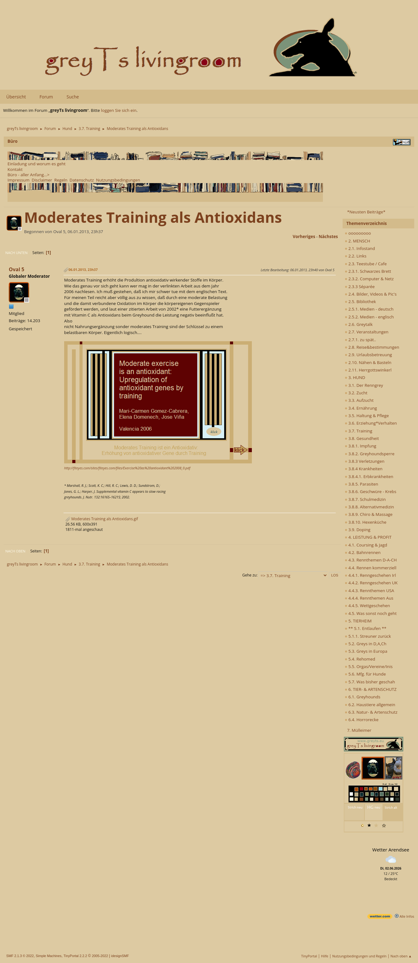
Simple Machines (48, 956)
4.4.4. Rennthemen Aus (369, 598)
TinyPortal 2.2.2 (75, 956)
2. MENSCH (357, 241)
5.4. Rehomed (360, 659)
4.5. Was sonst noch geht (371, 613)
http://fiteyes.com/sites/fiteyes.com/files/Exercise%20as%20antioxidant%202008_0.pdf (127, 468)
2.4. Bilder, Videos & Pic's (371, 294)
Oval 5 (16, 269)
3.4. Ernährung (361, 408)
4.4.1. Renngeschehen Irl (370, 575)
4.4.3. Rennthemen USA (369, 590)
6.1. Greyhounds (362, 697)
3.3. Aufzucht (359, 400)
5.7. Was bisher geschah (370, 682)
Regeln (60, 180)
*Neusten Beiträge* (366, 212)
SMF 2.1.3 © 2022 (20, 956)
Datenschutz (81, 180)
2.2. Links (355, 256)
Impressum (18, 180)
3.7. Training (358, 431)
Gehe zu (249, 575)
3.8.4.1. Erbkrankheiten (369, 476)
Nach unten (16, 252)
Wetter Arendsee (390, 849)
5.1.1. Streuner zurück (368, 636)
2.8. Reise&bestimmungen (372, 347)
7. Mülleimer (359, 730)
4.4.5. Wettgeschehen (367, 605)
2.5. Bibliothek (360, 301)
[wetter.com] (379, 917)
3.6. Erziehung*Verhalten (371, 423)
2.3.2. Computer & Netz (369, 279)
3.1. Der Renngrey (364, 385)
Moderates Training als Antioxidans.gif (101, 518)
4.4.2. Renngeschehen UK (371, 583)
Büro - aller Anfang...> (28, 174)
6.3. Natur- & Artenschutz (371, 712)
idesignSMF (120, 956)
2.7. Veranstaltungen (367, 332)
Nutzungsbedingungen (118, 180)
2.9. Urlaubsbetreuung (368, 354)
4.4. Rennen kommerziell (370, 568)
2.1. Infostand (360, 248)
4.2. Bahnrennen (362, 552)
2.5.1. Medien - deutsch (369, 309)
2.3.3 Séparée (360, 286)
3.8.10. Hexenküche (365, 522)
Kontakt (15, 169)
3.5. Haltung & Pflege (367, 415)
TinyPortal (309, 956)
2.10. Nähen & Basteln (368, 362)
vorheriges (304, 236)
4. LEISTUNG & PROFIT (368, 537)
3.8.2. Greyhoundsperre (370, 454)
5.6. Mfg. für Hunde (365, 674)
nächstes (328, 236)
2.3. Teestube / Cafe (366, 264)
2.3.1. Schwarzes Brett (368, 271)
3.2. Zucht (356, 393)
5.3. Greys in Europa (366, 651)
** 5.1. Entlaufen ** (365, 628)
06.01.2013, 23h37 (83, 269)
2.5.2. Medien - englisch (369, 317)
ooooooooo (358, 233)
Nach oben (15, 551)
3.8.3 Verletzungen (365, 461)
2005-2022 (100, 956)
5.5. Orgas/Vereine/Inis (369, 666)
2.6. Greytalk (359, 324)
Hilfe (324, 956)
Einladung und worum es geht (37, 164)
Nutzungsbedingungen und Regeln (359, 956)
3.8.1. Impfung (360, 446)
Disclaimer (42, 180)
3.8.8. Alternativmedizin (369, 507)
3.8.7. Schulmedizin (365, 499)
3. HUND (355, 377)
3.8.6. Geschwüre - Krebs (370, 491)
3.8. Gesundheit (362, 438)
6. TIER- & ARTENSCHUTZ (370, 689)
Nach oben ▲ (401, 956)
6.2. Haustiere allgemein (370, 704)
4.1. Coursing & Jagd (366, 545)
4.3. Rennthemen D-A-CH (371, 560)
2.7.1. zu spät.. (360, 339)
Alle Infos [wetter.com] (404, 916)
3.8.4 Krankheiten (363, 469)
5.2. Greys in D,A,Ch (365, 643)
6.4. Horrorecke (362, 719)
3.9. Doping (357, 529)
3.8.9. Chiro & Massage (369, 514)
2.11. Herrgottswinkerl (368, 370)
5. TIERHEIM (358, 621)
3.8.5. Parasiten (361, 484)
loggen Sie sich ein (118, 110)
